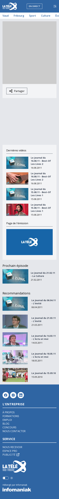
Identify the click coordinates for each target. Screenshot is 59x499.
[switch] (6, 478)
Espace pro (10, 451)
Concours (9, 427)
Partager (17, 91)
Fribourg (19, 15)
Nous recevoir (12, 447)
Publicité (11, 455)
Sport (32, 15)
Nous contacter (14, 431)
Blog (6, 423)
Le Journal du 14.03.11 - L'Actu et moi (43, 337)
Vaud (6, 15)
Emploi (7, 420)
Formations (11, 416)
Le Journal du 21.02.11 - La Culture (43, 274)
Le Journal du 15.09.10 (43, 373)
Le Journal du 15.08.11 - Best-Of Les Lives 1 (41, 192)
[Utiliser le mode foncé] (11, 478)
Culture (45, 15)
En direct (34, 6)
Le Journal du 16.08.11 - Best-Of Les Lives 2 (41, 160)
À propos (9, 412)
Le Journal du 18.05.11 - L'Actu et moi (43, 355)
